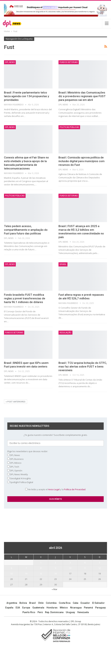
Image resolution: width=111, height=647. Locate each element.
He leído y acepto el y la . (55, 489)
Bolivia (23, 603)
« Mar (54, 589)
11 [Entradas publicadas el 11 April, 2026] (85, 568)
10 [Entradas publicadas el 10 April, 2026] (70, 568)
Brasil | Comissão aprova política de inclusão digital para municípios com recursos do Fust (81, 161)
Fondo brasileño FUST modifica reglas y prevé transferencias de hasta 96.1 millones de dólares (24, 298)
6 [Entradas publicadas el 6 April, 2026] (11, 568)
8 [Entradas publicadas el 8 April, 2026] (40, 568)
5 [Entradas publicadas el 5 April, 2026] (99, 562)
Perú (40, 612)
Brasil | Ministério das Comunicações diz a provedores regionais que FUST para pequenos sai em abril (82, 96)
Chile (41, 603)
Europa (26, 607)
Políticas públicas (69, 127)
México (64, 607)
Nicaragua (76, 607)
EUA (18, 607)
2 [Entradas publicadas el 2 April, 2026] (55, 562)
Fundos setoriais (69, 62)
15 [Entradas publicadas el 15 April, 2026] (41, 573)
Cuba (75, 603)
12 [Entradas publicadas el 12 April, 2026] (99, 568)
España (9, 607)
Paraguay (100, 607)
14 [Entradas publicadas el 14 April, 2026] (26, 573)
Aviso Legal (53, 489)
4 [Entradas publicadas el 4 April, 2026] (84, 562)
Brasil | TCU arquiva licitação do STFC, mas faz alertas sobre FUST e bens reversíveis (82, 366)
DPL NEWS (10, 62)
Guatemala (38, 607)
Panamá (88, 607)
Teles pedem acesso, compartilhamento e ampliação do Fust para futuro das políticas (26, 229)
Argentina (11, 603)
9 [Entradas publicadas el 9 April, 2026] (55, 568)
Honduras (52, 607)
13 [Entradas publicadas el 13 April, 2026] (11, 573)
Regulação (65, 332)
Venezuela (83, 612)
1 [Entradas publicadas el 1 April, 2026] (40, 562)
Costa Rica (64, 603)
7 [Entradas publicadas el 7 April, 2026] (26, 568)
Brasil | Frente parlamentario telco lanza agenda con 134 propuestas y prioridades (26, 96)
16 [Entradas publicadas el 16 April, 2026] (55, 573)
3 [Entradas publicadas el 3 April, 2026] (70, 562)
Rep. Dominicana (54, 612)
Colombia (51, 603)
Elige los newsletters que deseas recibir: (27, 451)
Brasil (32, 603)
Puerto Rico (28, 612)
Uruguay (70, 612)
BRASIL (63, 264)
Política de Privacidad (74, 489)
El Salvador (98, 603)
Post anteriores (15, 402)
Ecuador (85, 603)
